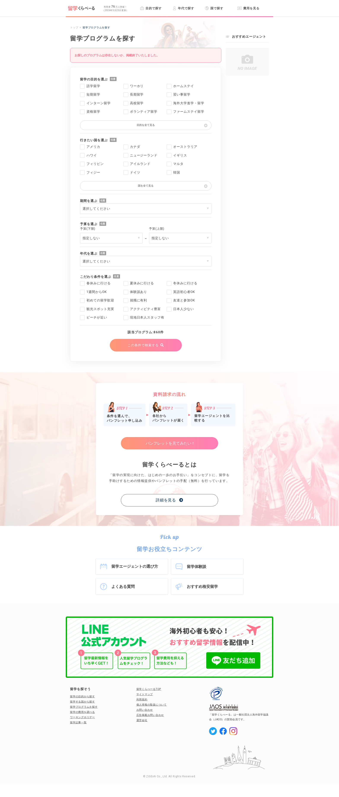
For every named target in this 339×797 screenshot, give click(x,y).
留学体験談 (196, 566)
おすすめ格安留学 (202, 586)
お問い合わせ (144, 709)
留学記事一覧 (78, 722)
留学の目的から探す (82, 696)
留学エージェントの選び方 (134, 566)
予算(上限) (156, 228)
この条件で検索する (143, 345)
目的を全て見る (146, 125)
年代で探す (183, 8)
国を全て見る (146, 185)
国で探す (214, 8)
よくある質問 (123, 586)
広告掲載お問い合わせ (150, 715)
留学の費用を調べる (82, 712)
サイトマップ (144, 694)
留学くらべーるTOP (148, 689)
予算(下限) (87, 228)
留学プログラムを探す (84, 706)
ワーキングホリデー (82, 717)
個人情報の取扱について (151, 704)
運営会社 (141, 720)
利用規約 (141, 699)
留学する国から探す (82, 701)
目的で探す (151, 8)
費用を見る (248, 8)
